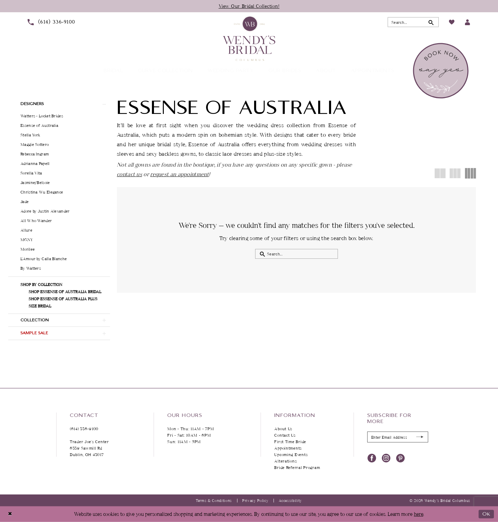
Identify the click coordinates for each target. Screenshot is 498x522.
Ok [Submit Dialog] (486, 514)
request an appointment (179, 174)
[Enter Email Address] (397, 437)
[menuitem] (51, 22)
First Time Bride (290, 441)
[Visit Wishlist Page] (452, 22)
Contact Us (284, 435)
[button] (468, 22)
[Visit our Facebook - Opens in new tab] (371, 458)
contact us (129, 174)
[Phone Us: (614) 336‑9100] (51, 22)
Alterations (285, 461)
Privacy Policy (255, 500)
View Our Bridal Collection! (249, 6)
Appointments (288, 448)
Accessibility (290, 500)
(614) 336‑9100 (84, 429)
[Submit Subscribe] (420, 437)
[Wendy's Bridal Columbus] (249, 38)
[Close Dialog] (10, 514)
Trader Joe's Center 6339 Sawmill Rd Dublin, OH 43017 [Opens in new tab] (89, 448)
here (418, 514)
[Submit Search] (431, 22)
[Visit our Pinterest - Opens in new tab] (400, 458)
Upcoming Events (291, 454)
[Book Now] (442, 71)
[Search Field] (413, 22)
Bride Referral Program (297, 467)
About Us (283, 429)
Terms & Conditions (214, 500)
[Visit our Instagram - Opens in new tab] (386, 458)
